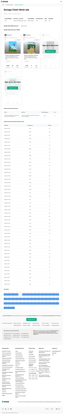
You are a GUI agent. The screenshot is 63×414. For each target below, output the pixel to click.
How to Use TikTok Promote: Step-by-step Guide (44, 363)
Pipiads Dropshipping (19, 378)
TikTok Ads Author (32, 360)
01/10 (36, 377)
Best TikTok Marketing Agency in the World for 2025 (44, 366)
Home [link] (3, 4)
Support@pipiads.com (56, 351)
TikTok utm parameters (6, 353)
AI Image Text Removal (20, 369)
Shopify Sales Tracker (6, 351)
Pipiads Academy (32, 362)
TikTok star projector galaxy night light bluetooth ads (16, 337)
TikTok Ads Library (19, 356)
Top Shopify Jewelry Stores (20, 388)
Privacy (47, 408)
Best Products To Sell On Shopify (20, 393)
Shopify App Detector (6, 360)
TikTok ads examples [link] (9, 4)
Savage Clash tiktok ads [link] (19, 4)
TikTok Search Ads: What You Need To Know (44, 352)
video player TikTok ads (8, 333)
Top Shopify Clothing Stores (20, 390)
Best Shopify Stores (19, 385)
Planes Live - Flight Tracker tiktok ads (28, 325)
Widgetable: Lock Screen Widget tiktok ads (28, 323)
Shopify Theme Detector (7, 358)
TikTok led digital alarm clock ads (8, 338)
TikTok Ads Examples (31, 352)
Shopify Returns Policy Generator (6, 386)
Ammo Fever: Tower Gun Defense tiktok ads (56, 323)
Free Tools (4, 391)
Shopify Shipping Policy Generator (6, 389)
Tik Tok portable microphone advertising (25, 333)
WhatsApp (54, 353)
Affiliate (3, 395)
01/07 (36, 378)
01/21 (30, 377)
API (53, 355)
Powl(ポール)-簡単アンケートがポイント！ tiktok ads (47, 323)
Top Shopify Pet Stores (19, 386)
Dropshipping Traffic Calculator (6, 362)
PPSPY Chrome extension (7, 393)
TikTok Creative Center (19, 358)
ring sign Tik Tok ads (7, 335)
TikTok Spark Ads (18, 355)
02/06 (33, 375)
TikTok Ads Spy (18, 353)
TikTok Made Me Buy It (19, 383)
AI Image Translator (19, 367)
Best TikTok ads (32, 358)
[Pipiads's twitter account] (5, 409)
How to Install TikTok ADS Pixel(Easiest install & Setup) (44, 376)
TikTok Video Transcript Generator (20, 361)
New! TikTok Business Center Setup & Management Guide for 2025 (44, 356)
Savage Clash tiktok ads (18, 325)
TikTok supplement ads (25, 337)
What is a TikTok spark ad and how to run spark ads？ (44, 369)
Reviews (17, 365)
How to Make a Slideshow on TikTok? (44, 372)
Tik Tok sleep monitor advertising (25, 335)
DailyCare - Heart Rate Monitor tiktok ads (18, 323)
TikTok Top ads (32, 356)
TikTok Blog (31, 354)
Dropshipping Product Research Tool (19, 375)
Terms (51, 408)
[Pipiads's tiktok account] (8, 409)
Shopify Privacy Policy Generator (6, 376)
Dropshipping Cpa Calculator (7, 365)
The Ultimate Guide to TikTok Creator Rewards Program (44, 359)
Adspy (16, 351)
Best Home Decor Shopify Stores (20, 396)
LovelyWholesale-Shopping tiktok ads (56, 325)
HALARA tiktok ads (36, 323)
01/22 (36, 375)
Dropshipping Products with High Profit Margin (20, 380)
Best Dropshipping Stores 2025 (20, 372)
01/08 (33, 378)
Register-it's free (50, 51)
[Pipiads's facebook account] (3, 409)
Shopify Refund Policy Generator (6, 379)
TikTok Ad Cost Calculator (7, 367)
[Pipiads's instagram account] (11, 409)
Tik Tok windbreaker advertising (16, 333)
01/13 (33, 377)
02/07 (30, 375)
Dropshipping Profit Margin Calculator (7, 373)
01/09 (30, 378)
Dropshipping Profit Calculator (6, 370)
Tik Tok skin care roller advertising (16, 335)
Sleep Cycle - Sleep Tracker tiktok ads (37, 325)
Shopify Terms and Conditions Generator (6, 383)
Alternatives (17, 363)
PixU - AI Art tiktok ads (46, 325)
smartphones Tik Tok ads (8, 337)
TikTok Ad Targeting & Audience (6, 355)
